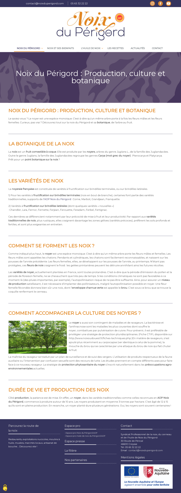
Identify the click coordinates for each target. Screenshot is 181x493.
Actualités (138, 48)
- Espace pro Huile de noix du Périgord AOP (85, 436)
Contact (157, 48)
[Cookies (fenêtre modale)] (5, 488)
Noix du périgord (28, 48)
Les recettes (115, 48)
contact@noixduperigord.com (45, 3)
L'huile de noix (90, 48)
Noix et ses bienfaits (60, 48)
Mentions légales (133, 457)
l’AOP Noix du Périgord (57, 199)
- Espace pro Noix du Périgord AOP (81, 433)
